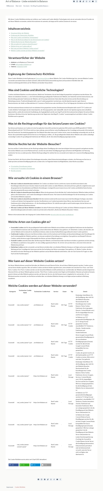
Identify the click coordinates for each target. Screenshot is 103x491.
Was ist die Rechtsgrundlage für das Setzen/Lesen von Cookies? (30, 40)
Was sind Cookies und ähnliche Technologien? (24, 37)
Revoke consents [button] (16, 171)
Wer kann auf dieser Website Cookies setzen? (24, 48)
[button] (14, 464)
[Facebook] (74, 1)
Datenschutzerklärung (42, 78)
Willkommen (10, 6)
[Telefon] (96, 1)
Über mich (19, 6)
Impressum (9, 487)
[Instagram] (77, 1)
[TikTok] (83, 1)
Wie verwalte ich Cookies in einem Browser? (24, 44)
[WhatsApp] (86, 1)
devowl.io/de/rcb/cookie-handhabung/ (62, 214)
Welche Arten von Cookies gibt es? (21, 46)
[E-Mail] (92, 1)
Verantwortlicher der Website (20, 33)
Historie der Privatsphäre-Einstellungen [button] (23, 168)
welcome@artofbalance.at (23, 64)
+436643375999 (22, 66)
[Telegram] (89, 1)
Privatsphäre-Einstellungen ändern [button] (21, 166)
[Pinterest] (80, 1)
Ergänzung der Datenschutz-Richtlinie (22, 35)
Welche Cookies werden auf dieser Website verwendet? (27, 50)
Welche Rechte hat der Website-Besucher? (24, 42)
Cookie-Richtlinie (20, 487)
